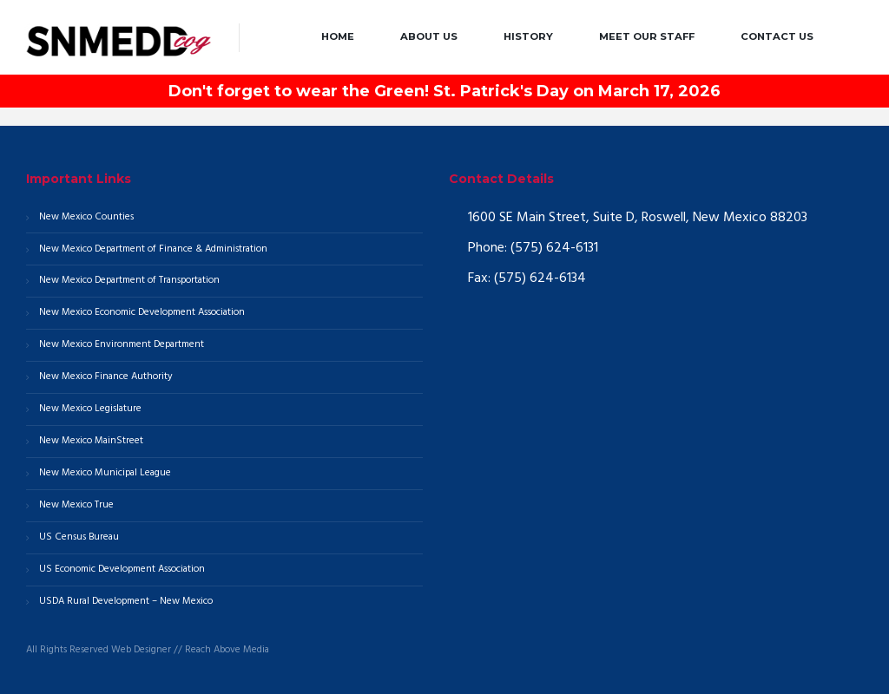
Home (337, 36)
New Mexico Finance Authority (106, 376)
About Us (429, 36)
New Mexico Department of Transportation (129, 280)
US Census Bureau (79, 537)
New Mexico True (76, 505)
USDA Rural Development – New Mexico (126, 601)
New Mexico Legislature (90, 408)
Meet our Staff (647, 36)
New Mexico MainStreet (91, 440)
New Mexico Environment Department (121, 344)
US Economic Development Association (122, 569)
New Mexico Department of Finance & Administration (153, 249)
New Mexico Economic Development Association (142, 312)
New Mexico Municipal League (105, 473)
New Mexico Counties (86, 217)
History (528, 36)
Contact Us (777, 36)
